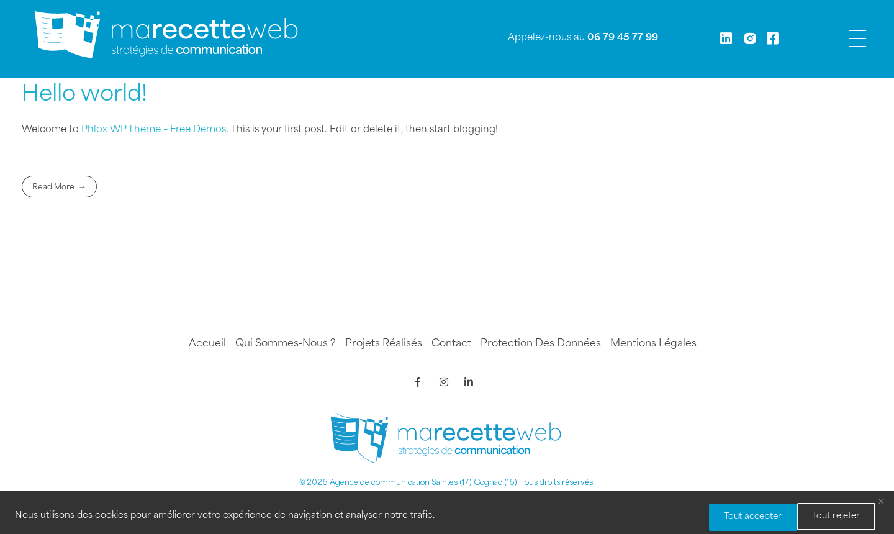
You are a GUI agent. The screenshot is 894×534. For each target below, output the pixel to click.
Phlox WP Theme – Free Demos (153, 130)
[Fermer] (881, 503)
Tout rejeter (734, 517)
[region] (447, 513)
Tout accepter (830, 517)
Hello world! (84, 95)
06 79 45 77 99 (622, 38)
